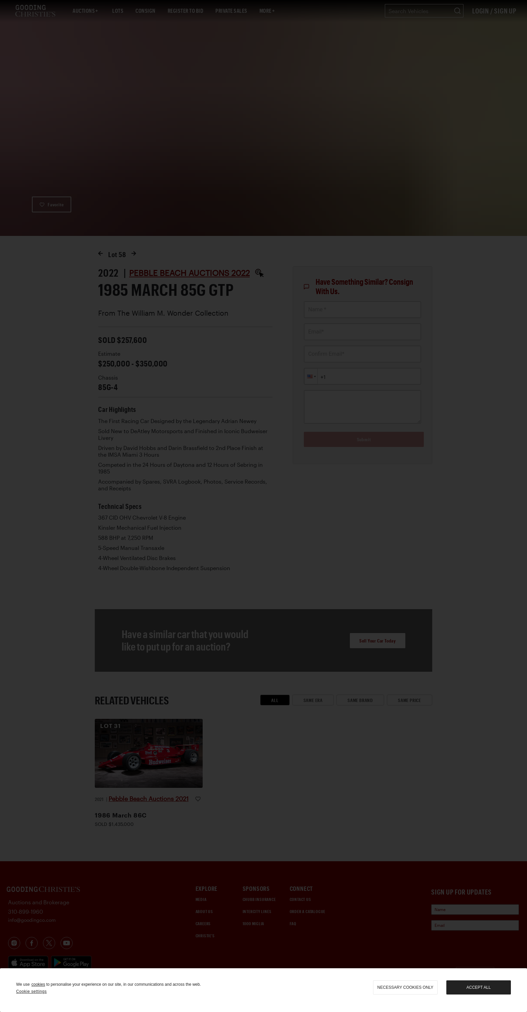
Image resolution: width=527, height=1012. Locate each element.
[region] (263, 990)
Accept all (479, 987)
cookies (38, 984)
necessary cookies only (405, 987)
